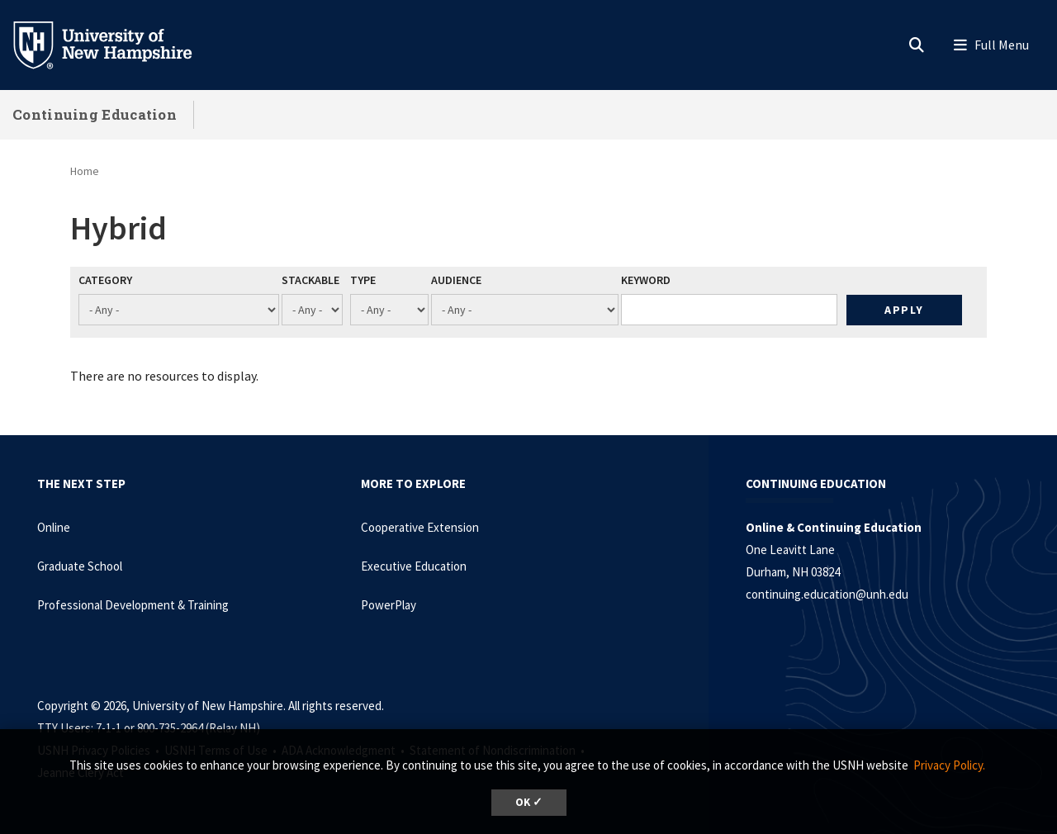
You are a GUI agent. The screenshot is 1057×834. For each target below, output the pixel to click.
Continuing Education (94, 114)
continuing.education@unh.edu (827, 594)
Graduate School (79, 566)
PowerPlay (388, 605)
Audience (456, 279)
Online (53, 527)
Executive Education (414, 566)
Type (363, 279)
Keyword (646, 279)
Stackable (310, 279)
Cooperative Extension (420, 527)
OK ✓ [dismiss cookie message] (529, 802)
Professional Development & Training (133, 605)
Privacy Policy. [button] (949, 765)
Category (105, 279)
